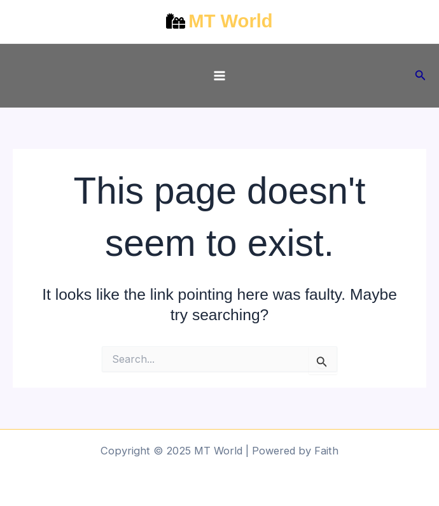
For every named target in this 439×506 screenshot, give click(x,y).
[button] (420, 75)
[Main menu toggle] (220, 76)
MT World (230, 21)
